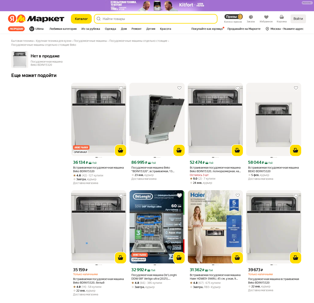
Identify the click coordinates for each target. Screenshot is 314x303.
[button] (307, 2)
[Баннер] (157, 5)
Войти (298, 19)
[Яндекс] (12, 18)
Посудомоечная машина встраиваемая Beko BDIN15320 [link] (273, 280)
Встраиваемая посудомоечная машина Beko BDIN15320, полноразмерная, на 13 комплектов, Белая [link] (215, 169)
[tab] (17, 29)
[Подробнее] (307, 3)
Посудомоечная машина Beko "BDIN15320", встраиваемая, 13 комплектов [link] (151, 169)
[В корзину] (120, 150)
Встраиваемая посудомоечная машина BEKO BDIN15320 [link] (273, 169)
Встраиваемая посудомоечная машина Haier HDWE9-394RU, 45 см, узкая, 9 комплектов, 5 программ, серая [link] (215, 276)
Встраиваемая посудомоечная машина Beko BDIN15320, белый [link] (98, 280)
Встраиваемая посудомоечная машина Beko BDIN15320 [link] (98, 169)
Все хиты (16, 28)
